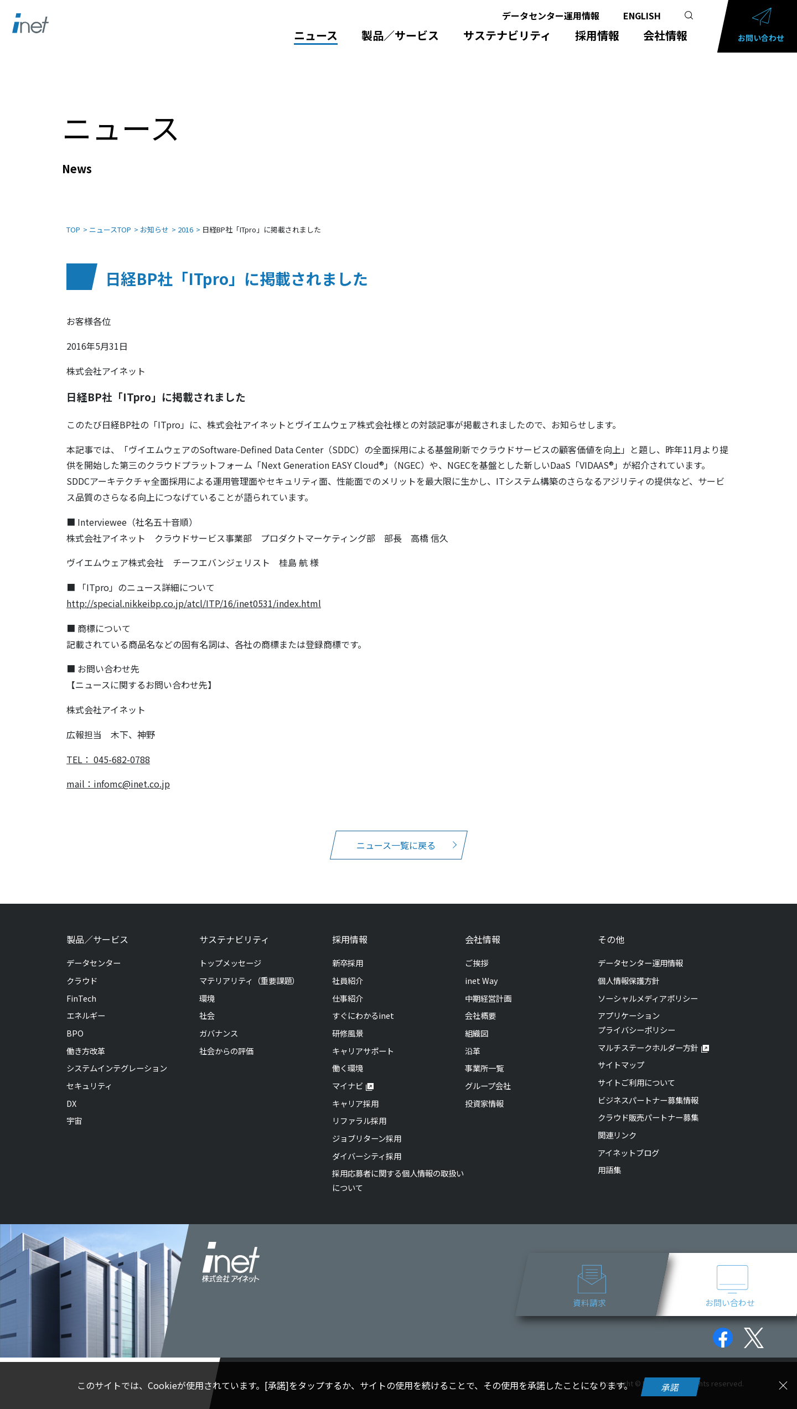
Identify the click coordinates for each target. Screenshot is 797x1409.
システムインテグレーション (116, 1057)
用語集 (609, 1158)
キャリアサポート (363, 1039)
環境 (207, 987)
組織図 (476, 1022)
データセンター (93, 951)
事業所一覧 (484, 1057)
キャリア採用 (355, 1092)
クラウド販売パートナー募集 (648, 1106)
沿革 (472, 1039)
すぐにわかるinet (363, 1004)
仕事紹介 (347, 987)
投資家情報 (484, 1092)
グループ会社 (488, 1074)
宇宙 (74, 1109)
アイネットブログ (628, 1141)
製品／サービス (400, 35)
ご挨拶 (476, 951)
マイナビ (347, 1074)
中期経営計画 (488, 987)
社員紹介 (347, 969)
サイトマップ (621, 1053)
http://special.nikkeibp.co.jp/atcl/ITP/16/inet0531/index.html (193, 592)
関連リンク (617, 1124)
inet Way (481, 969)
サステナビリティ (507, 35)
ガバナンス (218, 1022)
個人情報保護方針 (629, 969)
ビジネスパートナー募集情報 (648, 1089)
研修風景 (347, 1022)
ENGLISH (642, 15)
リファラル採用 (359, 1109)
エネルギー (85, 1004)
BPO (75, 1022)
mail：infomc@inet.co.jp (118, 772)
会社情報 (665, 35)
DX (71, 1092)
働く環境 (347, 1057)
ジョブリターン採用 (366, 1127)
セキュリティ (89, 1074)
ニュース (316, 35)
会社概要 (480, 1004)
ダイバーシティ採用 (366, 1145)
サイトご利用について (636, 1071)
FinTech (81, 987)
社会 (207, 1004)
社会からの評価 (226, 1039)
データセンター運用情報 (550, 15)
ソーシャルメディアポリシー (648, 987)
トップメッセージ (230, 951)
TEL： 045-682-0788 (108, 748)
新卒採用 (347, 951)
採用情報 (597, 35)
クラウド (81, 969)
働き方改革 (85, 1039)
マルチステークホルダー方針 (648, 1036)
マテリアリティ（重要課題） (249, 969)
